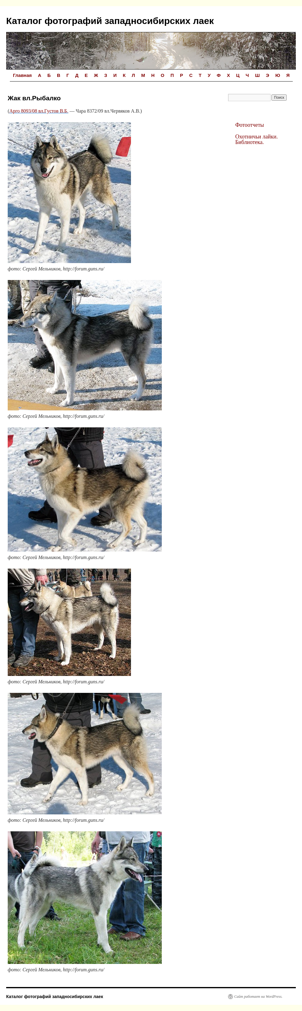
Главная (22, 75)
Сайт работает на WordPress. (258, 996)
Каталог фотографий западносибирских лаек (110, 21)
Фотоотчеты (249, 125)
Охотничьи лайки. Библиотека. (256, 139)
